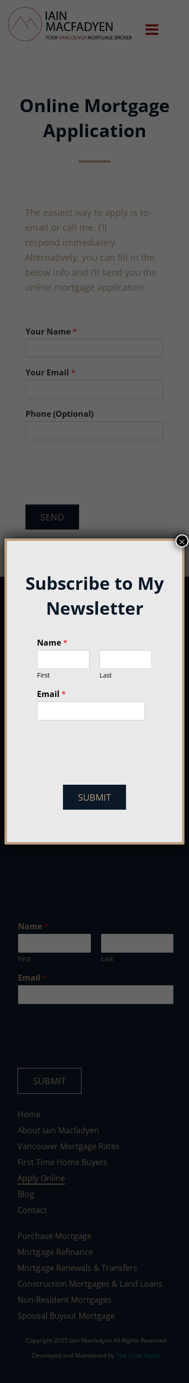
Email (51, 694)
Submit (94, 797)
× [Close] (182, 540)
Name (52, 643)
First (43, 675)
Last (106, 675)
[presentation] (112, 767)
